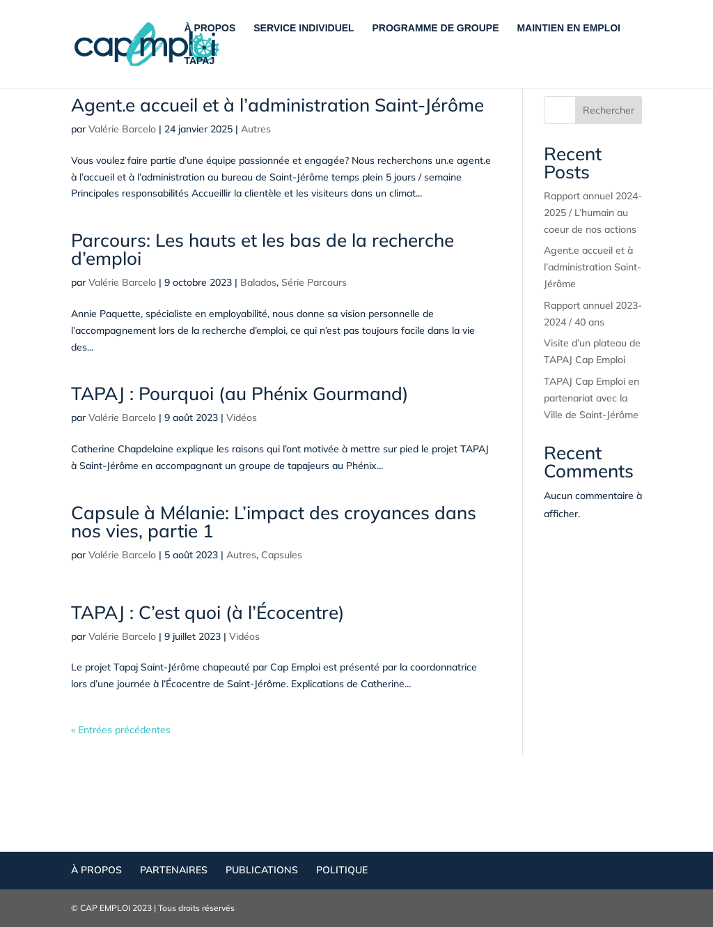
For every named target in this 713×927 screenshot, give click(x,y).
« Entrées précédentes (121, 729)
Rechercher (608, 110)
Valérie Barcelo (122, 129)
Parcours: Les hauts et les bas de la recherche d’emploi (262, 249)
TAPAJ (199, 61)
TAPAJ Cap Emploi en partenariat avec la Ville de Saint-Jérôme (591, 398)
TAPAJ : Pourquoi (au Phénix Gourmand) (240, 393)
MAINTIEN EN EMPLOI (568, 28)
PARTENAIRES (173, 870)
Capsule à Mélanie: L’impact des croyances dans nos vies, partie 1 (273, 521)
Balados (258, 282)
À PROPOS (209, 28)
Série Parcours (314, 282)
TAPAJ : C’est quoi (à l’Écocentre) (208, 612)
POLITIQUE (342, 870)
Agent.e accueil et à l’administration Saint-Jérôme (277, 104)
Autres (256, 129)
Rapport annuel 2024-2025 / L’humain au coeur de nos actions (593, 213)
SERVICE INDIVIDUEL (303, 28)
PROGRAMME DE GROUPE (436, 28)
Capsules (281, 555)
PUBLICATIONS (262, 870)
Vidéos (241, 417)
